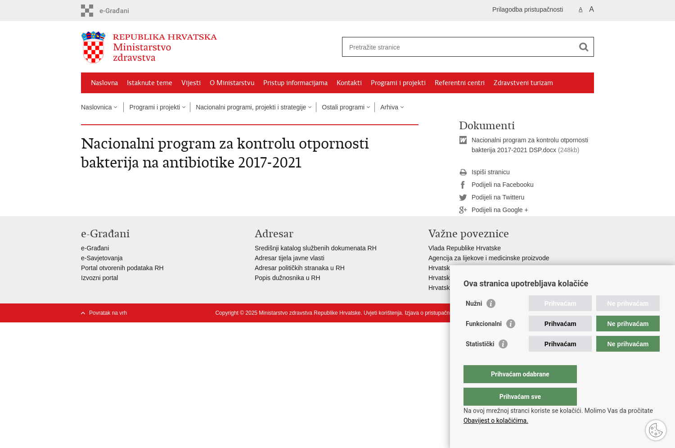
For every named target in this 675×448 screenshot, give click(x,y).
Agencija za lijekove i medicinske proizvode (488, 258)
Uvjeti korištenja (383, 313)
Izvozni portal (99, 277)
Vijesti (191, 83)
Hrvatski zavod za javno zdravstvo (476, 277)
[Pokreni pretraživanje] (583, 47)
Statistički (480, 362)
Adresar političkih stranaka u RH (300, 268)
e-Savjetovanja (102, 258)
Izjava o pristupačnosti (431, 313)
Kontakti (349, 83)
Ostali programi (343, 107)
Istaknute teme (149, 83)
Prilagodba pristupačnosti (527, 9)
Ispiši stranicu (484, 172)
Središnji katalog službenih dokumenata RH (316, 248)
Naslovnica (96, 107)
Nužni (474, 321)
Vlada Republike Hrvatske (464, 248)
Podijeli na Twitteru (491, 198)
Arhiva (389, 107)
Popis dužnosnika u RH (287, 277)
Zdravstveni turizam (523, 83)
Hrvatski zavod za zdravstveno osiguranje (486, 268)
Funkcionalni (484, 341)
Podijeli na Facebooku (496, 185)
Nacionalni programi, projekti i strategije (251, 107)
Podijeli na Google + (493, 210)
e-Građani (95, 248)
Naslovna (104, 83)
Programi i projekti (398, 83)
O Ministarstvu (232, 83)
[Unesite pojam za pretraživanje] (458, 47)
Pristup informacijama (295, 83)
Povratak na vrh (108, 313)
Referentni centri (460, 83)
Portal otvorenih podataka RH (122, 268)
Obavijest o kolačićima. (496, 420)
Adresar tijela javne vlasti (289, 258)
